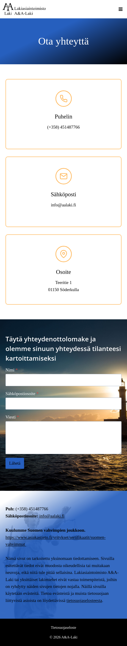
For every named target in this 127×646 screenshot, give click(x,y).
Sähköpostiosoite (22, 393)
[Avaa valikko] (120, 9)
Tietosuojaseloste (63, 627)
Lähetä (14, 463)
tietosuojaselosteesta (84, 600)
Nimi (12, 370)
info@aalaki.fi (51, 516)
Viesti (12, 417)
